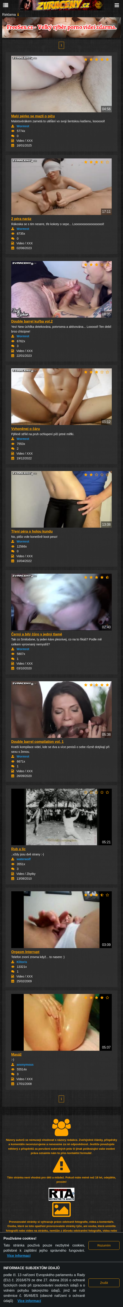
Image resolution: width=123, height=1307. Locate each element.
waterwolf (24, 859)
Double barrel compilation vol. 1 (37, 741)
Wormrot (23, 126)
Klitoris (22, 962)
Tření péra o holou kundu (32, 531)
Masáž (16, 1054)
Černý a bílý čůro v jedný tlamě (36, 634)
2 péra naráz (21, 219)
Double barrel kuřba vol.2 (32, 321)
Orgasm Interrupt (25, 952)
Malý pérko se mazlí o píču (33, 116)
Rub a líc (18, 849)
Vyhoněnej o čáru (25, 429)
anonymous (25, 1064)
